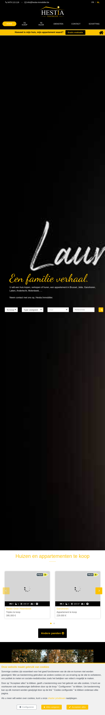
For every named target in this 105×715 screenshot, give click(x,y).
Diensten (58, 24)
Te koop (24, 24)
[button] (58, 309)
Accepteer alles (79, 707)
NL (98, 2)
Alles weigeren (52, 707)
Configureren (28, 707)
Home (9, 24)
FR (93, 2)
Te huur (41, 24)
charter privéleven (56, 698)
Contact (76, 24)
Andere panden (52, 633)
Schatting (94, 24)
